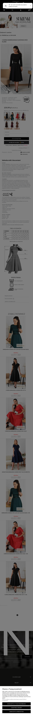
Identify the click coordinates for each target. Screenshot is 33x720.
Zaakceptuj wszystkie (16, 711)
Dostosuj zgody (16, 707)
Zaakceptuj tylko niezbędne (16, 703)
